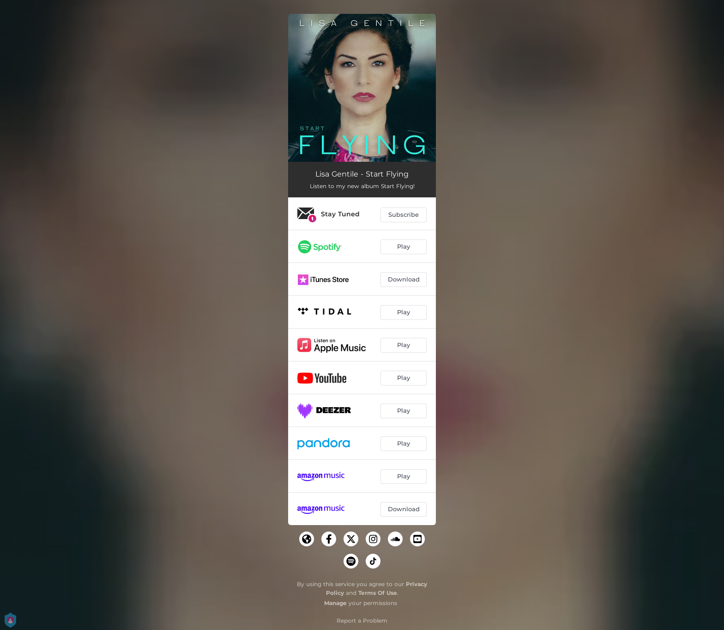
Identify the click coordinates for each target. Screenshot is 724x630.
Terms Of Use (377, 592)
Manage (335, 602)
